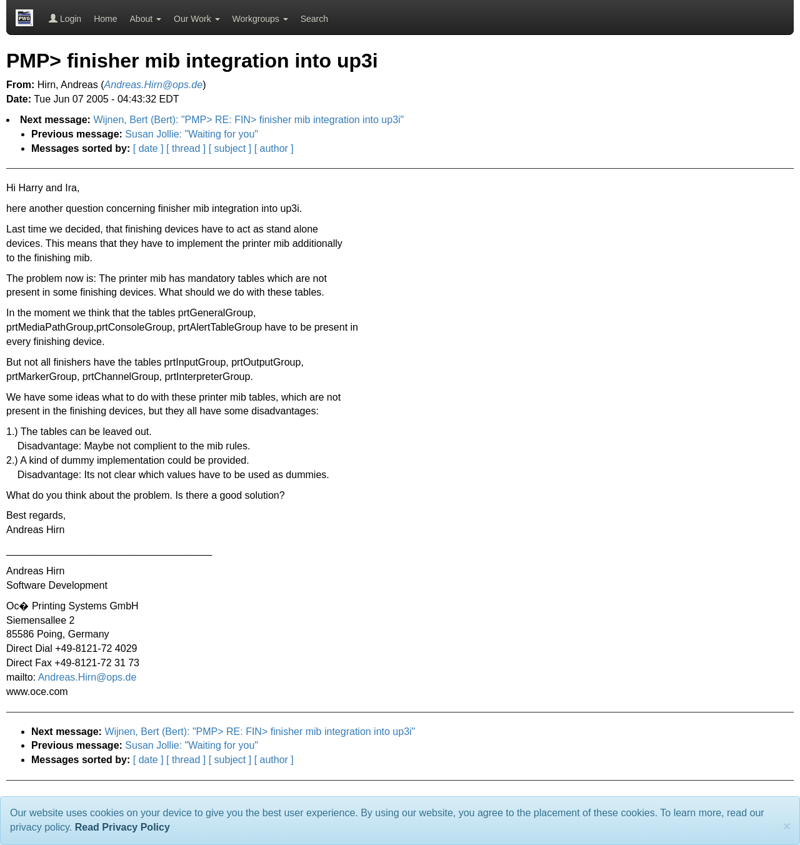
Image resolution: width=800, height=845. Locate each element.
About (145, 19)
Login (65, 19)
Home (105, 19)
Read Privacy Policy (122, 827)
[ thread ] (186, 148)
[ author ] (274, 148)
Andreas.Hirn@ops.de (87, 677)
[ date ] (148, 148)
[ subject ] (230, 148)
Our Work (197, 19)
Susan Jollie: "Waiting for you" (191, 134)
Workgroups (260, 19)
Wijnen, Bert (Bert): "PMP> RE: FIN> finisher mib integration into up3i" (248, 119)
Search (314, 19)
